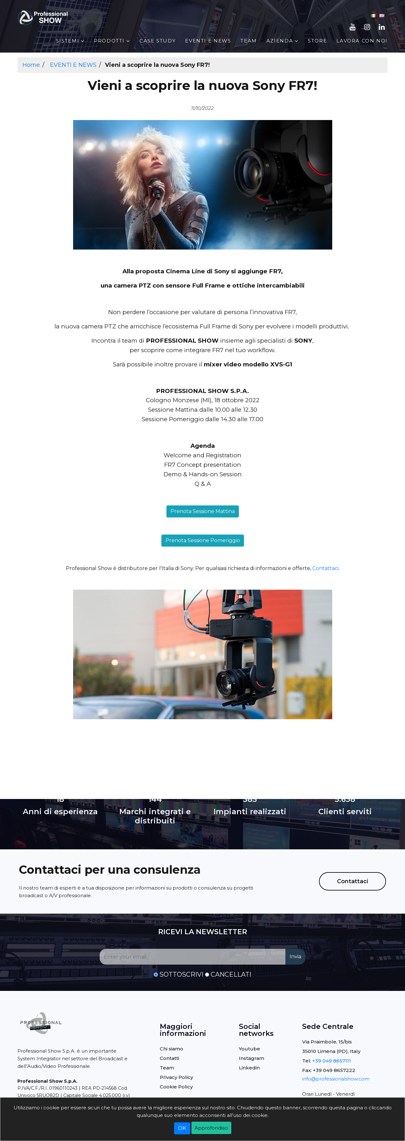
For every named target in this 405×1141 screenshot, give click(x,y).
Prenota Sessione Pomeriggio (202, 540)
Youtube (249, 1049)
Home (31, 64)
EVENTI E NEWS (208, 40)
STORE (317, 40)
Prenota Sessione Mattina (203, 511)
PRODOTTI (109, 40)
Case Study (158, 40)
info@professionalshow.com (336, 1079)
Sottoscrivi (181, 974)
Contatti (169, 1058)
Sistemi (67, 40)
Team (248, 40)
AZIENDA (279, 40)
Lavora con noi (362, 40)
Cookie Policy (176, 1087)
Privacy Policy (176, 1077)
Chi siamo (171, 1049)
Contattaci (325, 568)
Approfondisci (211, 1128)
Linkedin (249, 1068)
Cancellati (231, 974)
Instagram (251, 1058)
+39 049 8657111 (331, 1061)
